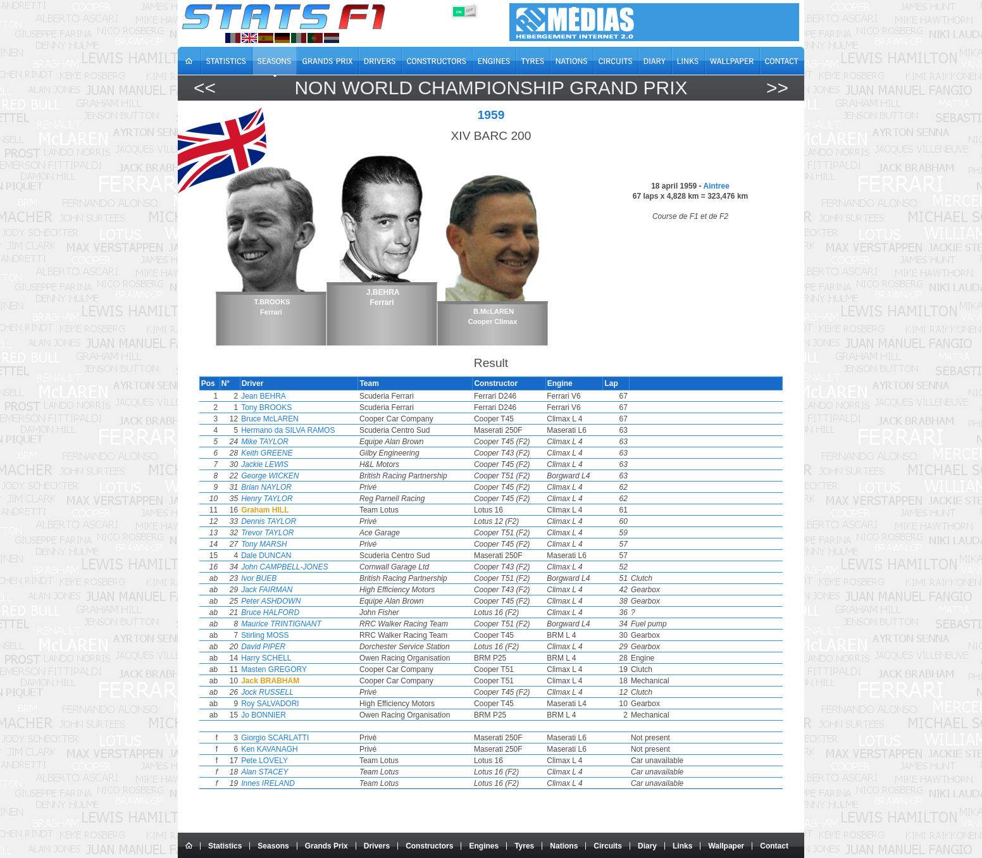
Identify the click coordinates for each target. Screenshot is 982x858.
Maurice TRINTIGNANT (310, 623)
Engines (484, 846)
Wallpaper (726, 846)
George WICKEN (298, 475)
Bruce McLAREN (298, 418)
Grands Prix (326, 846)
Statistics (225, 846)
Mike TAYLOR (293, 441)
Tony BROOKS (295, 407)
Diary (647, 846)
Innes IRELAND (296, 783)
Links (682, 846)
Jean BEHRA (292, 396)
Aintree (716, 186)
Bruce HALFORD (299, 612)
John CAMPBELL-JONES (313, 567)
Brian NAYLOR (295, 487)
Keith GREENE (295, 453)
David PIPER (292, 646)
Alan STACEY (293, 772)
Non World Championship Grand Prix (490, 87)
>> (777, 87)
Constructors (429, 846)
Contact (774, 846)
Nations (564, 846)
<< (205, 87)
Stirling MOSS (293, 635)
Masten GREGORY (302, 669)
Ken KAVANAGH (298, 749)
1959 (491, 114)
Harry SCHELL (295, 658)
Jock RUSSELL (296, 692)
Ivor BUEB (287, 578)
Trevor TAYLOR (296, 532)
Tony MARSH (292, 544)
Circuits (608, 846)
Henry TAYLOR (295, 498)
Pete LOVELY (293, 760)
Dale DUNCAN (295, 555)
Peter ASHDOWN (299, 601)
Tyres (524, 846)
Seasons (273, 846)
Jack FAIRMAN (295, 589)
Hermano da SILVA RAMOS (316, 430)
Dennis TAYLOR (297, 521)
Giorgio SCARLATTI (303, 737)
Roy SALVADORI (299, 703)
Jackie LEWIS (293, 464)
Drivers (377, 846)
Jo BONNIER (292, 715)
